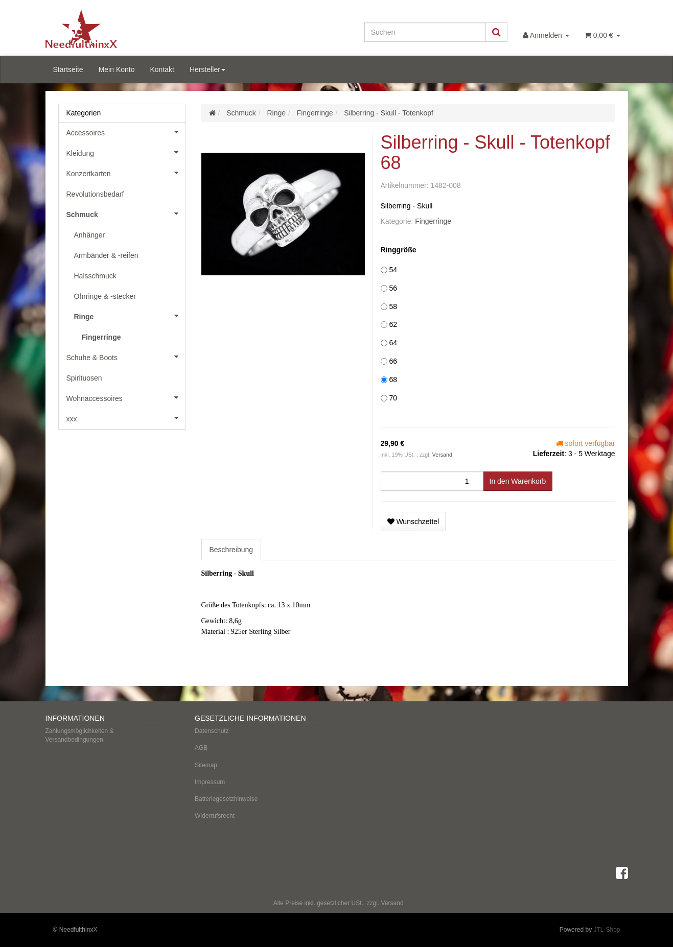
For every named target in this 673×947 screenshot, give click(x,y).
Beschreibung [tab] (231, 550)
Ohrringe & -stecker (105, 296)
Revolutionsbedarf (95, 194)
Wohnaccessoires (125, 397)
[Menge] (432, 481)
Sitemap (206, 765)
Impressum (210, 782)
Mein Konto (117, 69)
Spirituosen (84, 378)
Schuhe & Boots (125, 356)
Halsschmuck (95, 276)
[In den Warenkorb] (518, 481)
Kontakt (162, 69)
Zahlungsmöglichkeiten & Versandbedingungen (79, 735)
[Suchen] (425, 32)
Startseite (68, 69)
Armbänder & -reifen (106, 255)
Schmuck (125, 213)
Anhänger (89, 235)
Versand (442, 455)
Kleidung (125, 152)
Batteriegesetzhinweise (226, 798)
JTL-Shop (606, 929)
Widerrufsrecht (215, 815)
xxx (125, 418)
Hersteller (207, 69)
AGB (201, 747)
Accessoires (125, 132)
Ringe (129, 315)
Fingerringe (433, 221)
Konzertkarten (125, 172)
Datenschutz (212, 731)
